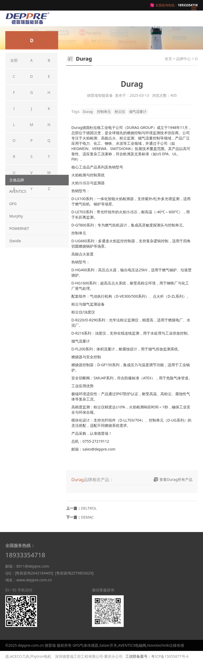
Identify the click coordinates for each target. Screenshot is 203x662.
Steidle (15, 240)
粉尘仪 (120, 111)
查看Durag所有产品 (175, 479)
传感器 (84, 182)
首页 (168, 58)
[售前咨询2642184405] (34, 573)
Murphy (16, 216)
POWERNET (19, 228)
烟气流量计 (137, 111)
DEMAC (87, 517)
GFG (13, 203)
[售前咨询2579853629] (74, 573)
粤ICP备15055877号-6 (169, 656)
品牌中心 (183, 58)
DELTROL (89, 508)
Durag (88, 111)
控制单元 (104, 111)
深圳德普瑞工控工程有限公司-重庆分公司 (89, 656)
